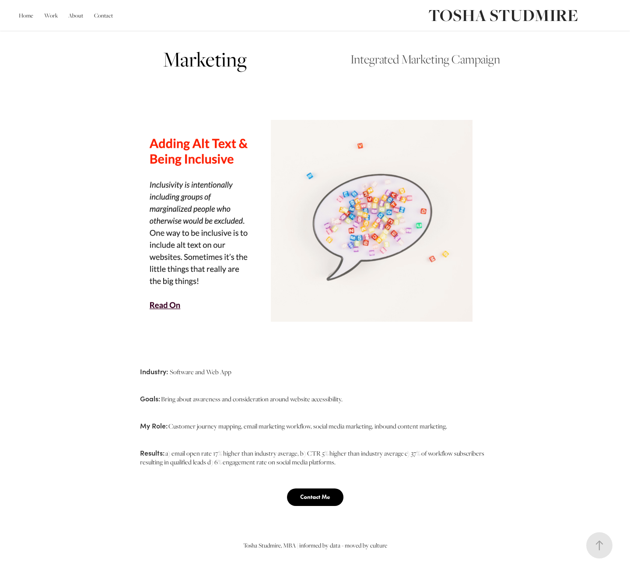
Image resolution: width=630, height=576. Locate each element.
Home (26, 15)
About (75, 15)
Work (51, 15)
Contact (103, 15)
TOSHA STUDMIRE (503, 15)
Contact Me (315, 497)
